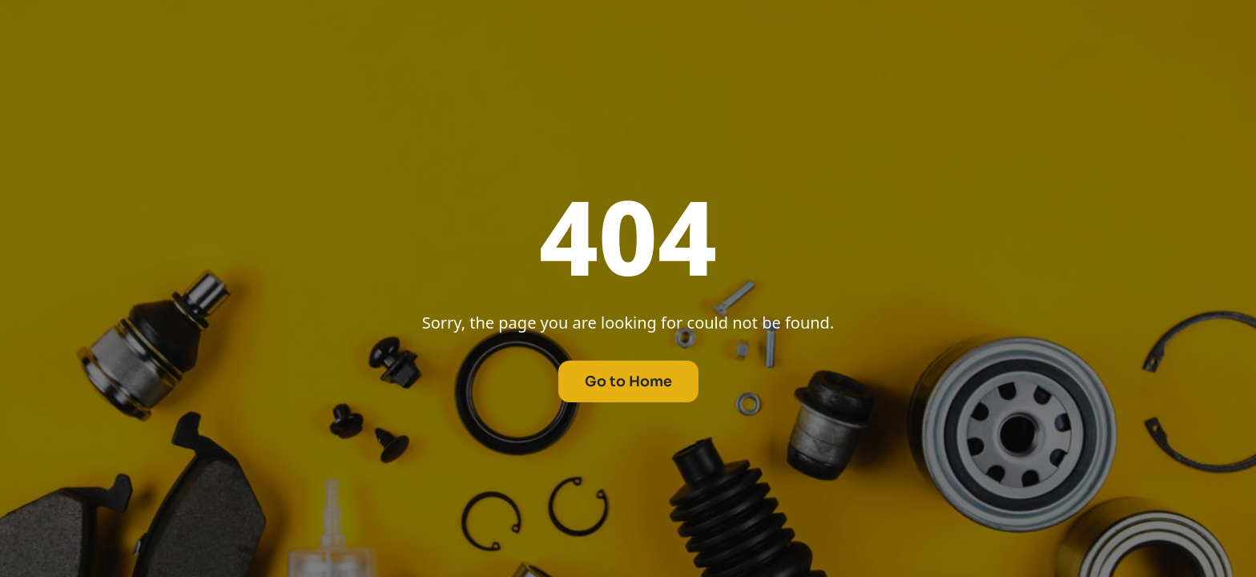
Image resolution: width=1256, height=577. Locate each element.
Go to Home (628, 381)
